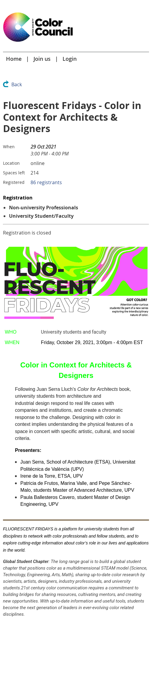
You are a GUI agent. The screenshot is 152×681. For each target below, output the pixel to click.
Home (14, 58)
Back (16, 84)
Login (70, 58)
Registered (14, 182)
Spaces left (14, 172)
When (9, 146)
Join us (42, 58)
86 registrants (46, 182)
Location (11, 163)
